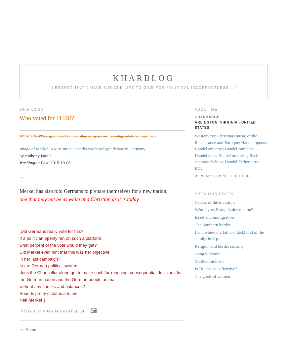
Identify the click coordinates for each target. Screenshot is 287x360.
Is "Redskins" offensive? (216, 268)
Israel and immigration (214, 217)
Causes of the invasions (215, 202)
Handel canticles (239, 148)
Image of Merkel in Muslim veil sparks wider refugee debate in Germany (82, 148)
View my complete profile (223, 176)
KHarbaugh (207, 117)
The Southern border (212, 224)
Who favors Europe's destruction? (224, 209)
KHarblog (143, 78)
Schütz (217, 161)
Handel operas (253, 142)
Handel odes (205, 155)
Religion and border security (219, 246)
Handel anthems (209, 148)
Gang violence (207, 253)
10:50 (79, 311)
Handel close (242, 161)
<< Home (28, 329)
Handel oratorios (233, 155)
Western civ (205, 135)
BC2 (199, 168)
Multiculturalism (209, 261)
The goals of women (212, 276)
